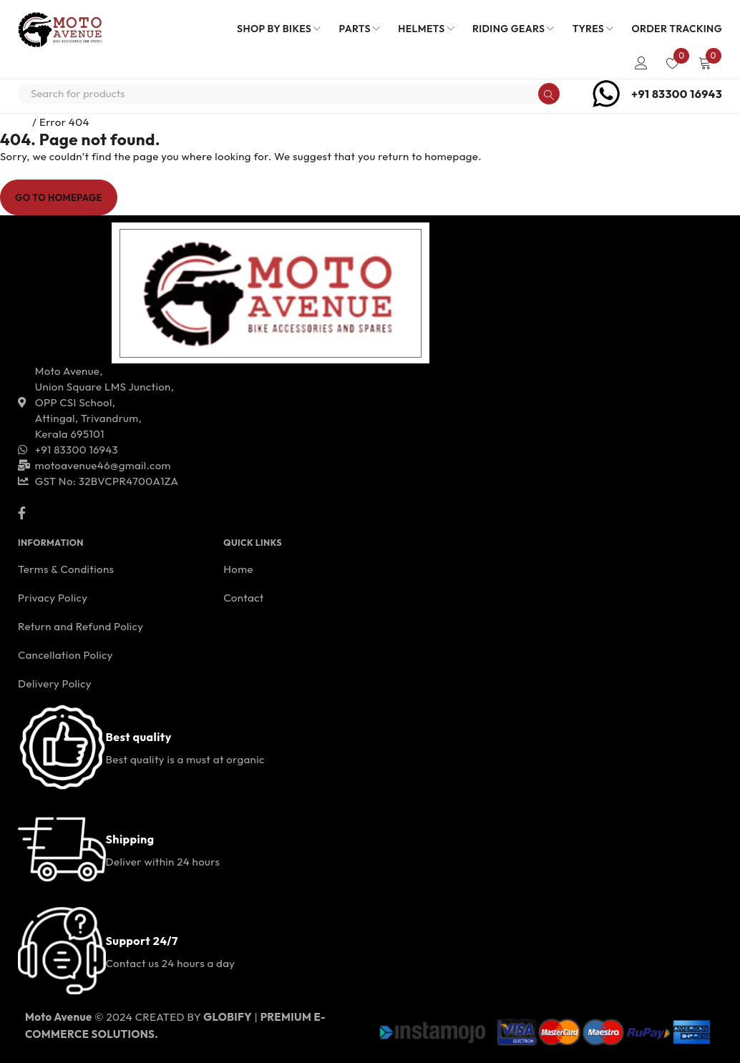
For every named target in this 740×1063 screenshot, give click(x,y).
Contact (243, 597)
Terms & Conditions (66, 569)
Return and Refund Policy (80, 626)
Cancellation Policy (65, 655)
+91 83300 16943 (676, 94)
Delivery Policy (55, 683)
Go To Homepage (58, 197)
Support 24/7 (142, 941)
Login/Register (641, 63)
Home (15, 122)
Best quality (139, 737)
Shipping (130, 839)
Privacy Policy (52, 597)
